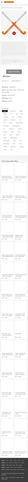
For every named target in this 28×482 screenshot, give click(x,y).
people (21, 111)
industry (21, 146)
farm (19, 131)
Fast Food (23, 469)
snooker (20, 128)
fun (4, 128)
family (17, 465)
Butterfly (16, 462)
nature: (3, 460)
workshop (13, 120)
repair (4, 114)
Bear (10, 462)
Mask (7, 465)
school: (3, 467)
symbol (5, 120)
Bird (12, 462)
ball (22, 114)
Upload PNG (4, 479)
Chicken (22, 462)
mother (20, 465)
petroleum (11, 128)
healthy (20, 117)
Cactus (19, 460)
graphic (5, 131)
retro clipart (6, 140)
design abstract (16, 125)
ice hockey (6, 125)
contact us (15, 61)
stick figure (6, 143)
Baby (10, 465)
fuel (21, 140)
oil (11, 114)
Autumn (11, 460)
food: (2, 469)
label (14, 140)
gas (20, 120)
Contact (17, 477)
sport (10, 134)
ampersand (13, 111)
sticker (12, 131)
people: (3, 465)
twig (4, 134)
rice (12, 149)
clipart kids (13, 146)
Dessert (14, 469)
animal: (3, 462)
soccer (5, 149)
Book (16, 467)
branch (17, 134)
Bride (14, 465)
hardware (5, 117)
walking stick (13, 137)
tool (4, 123)
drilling (5, 146)
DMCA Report (6, 76)
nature (5, 137)
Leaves (15, 460)
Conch (22, 460)
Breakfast (7, 469)
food (13, 117)
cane (20, 143)
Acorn (7, 460)
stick (14, 143)
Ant (7, 462)
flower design (19, 123)
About (2, 477)
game (4, 111)
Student (7, 467)
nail (16, 114)
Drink (19, 469)
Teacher (12, 467)
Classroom (20, 467)
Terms (6, 477)
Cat (19, 462)
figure (10, 123)
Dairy (11, 469)
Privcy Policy (12, 477)
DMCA (22, 477)
